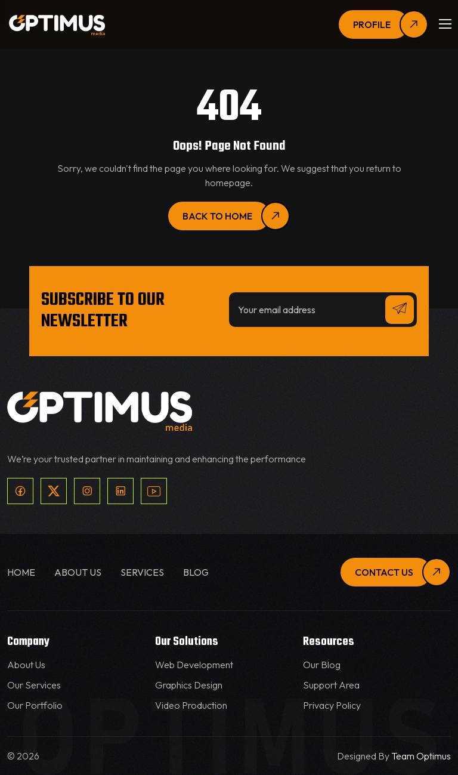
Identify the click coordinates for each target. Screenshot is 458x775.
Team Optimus (421, 756)
